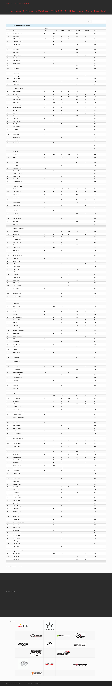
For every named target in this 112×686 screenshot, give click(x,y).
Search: (89, 21)
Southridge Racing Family (18, 3)
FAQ (65, 11)
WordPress (39, 683)
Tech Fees (80, 11)
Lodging (96, 11)
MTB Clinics (72, 11)
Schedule (10, 11)
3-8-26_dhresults (28, 11)
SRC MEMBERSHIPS (56, 11)
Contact (103, 11)
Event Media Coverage (42, 11)
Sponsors (18, 11)
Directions (89, 11)
